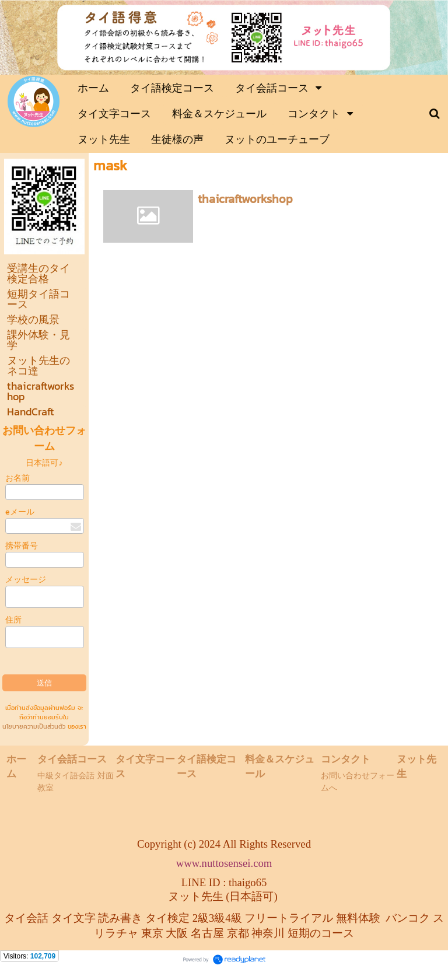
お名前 (17, 478)
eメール (19, 512)
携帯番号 (21, 546)
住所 (13, 620)
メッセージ (25, 579)
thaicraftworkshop (245, 199)
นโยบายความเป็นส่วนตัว (33, 726)
